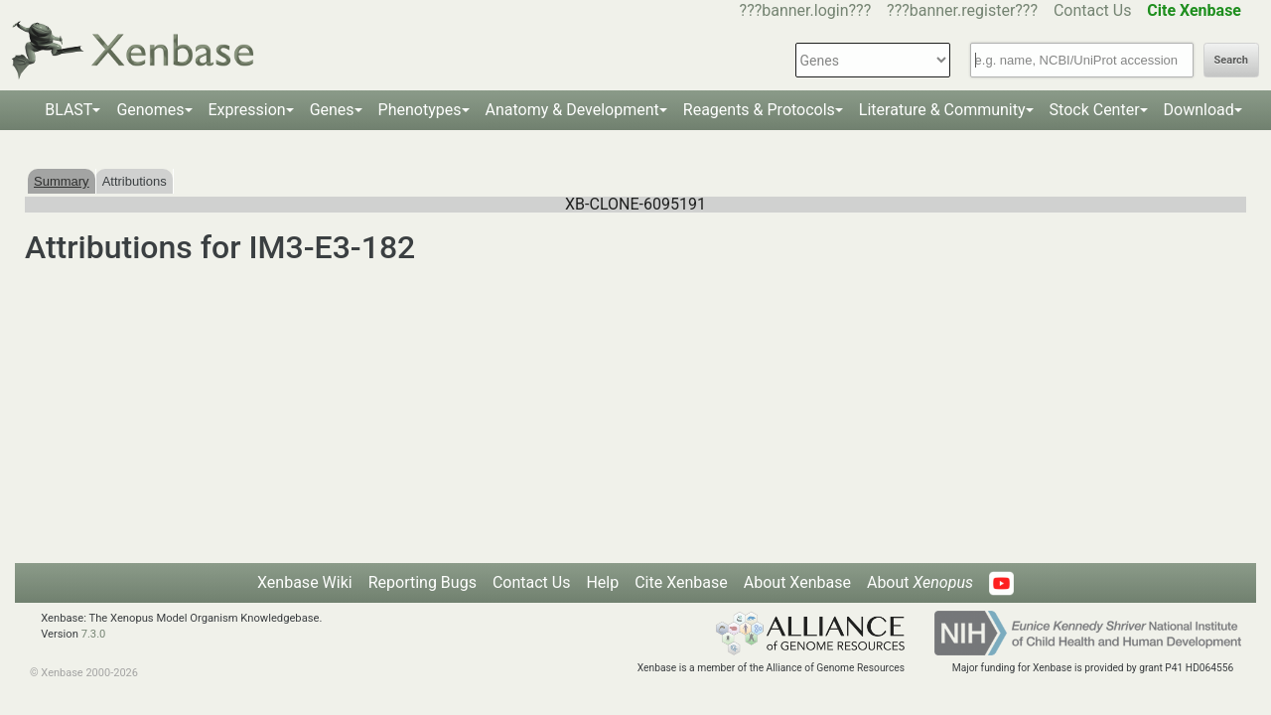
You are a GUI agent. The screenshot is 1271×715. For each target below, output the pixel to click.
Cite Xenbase (681, 582)
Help (602, 582)
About (920, 582)
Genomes (150, 109)
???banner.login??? (806, 10)
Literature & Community (942, 109)
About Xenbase (797, 582)
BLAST (68, 109)
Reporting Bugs (422, 582)
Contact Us (1093, 10)
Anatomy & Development (572, 109)
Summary (61, 181)
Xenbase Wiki (305, 582)
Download (1199, 109)
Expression (247, 109)
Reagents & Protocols (759, 109)
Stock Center (1095, 109)
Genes (332, 109)
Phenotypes (420, 109)
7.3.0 (93, 634)
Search (1231, 60)
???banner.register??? (962, 10)
